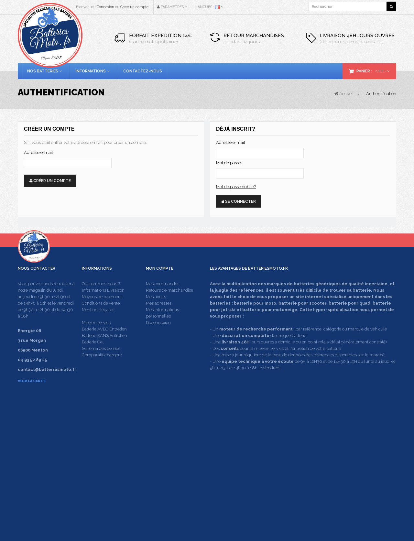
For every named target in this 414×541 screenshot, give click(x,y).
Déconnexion (158, 335)
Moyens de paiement (102, 309)
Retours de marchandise (169, 302)
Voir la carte (32, 394)
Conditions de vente (101, 315)
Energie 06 (324, 503)
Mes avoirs (156, 309)
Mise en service (96, 335)
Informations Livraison (103, 302)
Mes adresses (158, 315)
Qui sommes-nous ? (101, 296)
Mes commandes (162, 296)
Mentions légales (98, 322)
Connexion (105, 7)
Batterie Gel (93, 354)
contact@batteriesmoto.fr (310, 458)
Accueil (344, 93)
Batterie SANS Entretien (104, 348)
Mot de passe (228, 162)
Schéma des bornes (101, 361)
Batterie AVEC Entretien (104, 341)
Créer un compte (134, 7)
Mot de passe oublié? (236, 186)
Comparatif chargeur (102, 367)
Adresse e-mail (38, 152)
